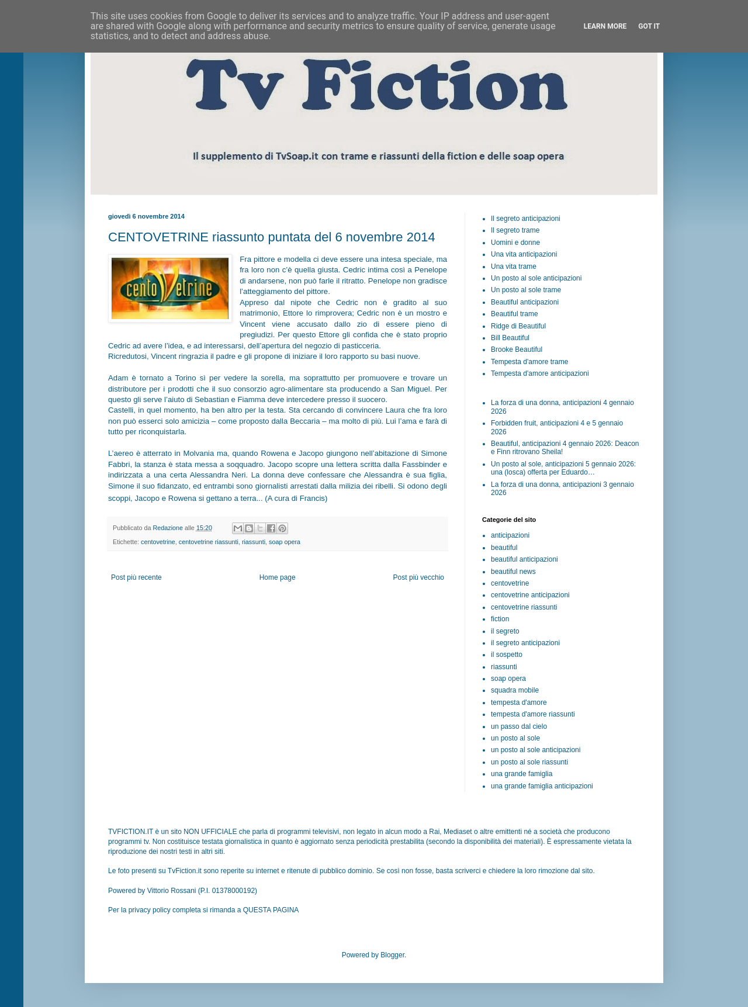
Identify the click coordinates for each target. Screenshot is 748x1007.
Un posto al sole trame (526, 290)
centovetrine (158, 541)
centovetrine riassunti (208, 541)
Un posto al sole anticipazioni (536, 278)
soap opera (284, 541)
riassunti (253, 541)
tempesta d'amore (519, 702)
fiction (500, 619)
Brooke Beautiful (516, 349)
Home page (277, 577)
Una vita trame (513, 266)
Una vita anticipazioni (524, 254)
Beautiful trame (514, 314)
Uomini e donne (515, 242)
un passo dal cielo (519, 726)
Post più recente (136, 577)
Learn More (605, 26)
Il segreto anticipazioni (525, 218)
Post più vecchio (418, 577)
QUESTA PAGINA (271, 910)
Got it (649, 26)
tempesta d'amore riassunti (533, 714)
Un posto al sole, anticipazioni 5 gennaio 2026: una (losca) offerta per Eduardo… (563, 468)
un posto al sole (515, 738)
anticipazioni (510, 535)
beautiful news (513, 571)
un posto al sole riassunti (529, 762)
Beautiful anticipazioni (525, 302)
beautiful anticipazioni (524, 559)
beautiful (504, 548)
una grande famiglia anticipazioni (542, 786)
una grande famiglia (521, 774)
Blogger (392, 955)
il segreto (505, 631)
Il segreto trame (515, 230)
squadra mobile (515, 690)
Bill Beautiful (510, 338)
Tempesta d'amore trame (529, 362)
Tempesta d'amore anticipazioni (540, 373)
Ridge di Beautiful (518, 326)
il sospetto (506, 654)
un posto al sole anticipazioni (535, 750)
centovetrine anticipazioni (530, 595)
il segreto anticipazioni (525, 643)
